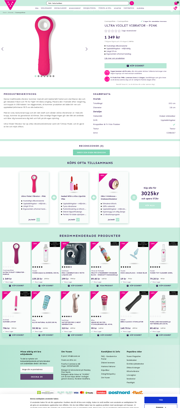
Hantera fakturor (108, 366)
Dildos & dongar (133, 368)
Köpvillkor (105, 370)
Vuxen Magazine (134, 356)
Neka (161, 401)
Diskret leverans (108, 363)
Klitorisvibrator (133, 371)
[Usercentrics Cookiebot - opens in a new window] (15, 403)
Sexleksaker (132, 360)
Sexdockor (131, 379)
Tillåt (161, 386)
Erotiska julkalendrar (135, 364)
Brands (10, 16)
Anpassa (161, 394)
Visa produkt (104, 290)
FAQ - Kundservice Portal (109, 357)
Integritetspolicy (108, 374)
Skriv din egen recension (91, 157)
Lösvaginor (131, 375)
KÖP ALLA (150, 209)
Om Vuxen (105, 378)
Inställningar (35, 403)
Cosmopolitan (20, 16)
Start (5, 16)
